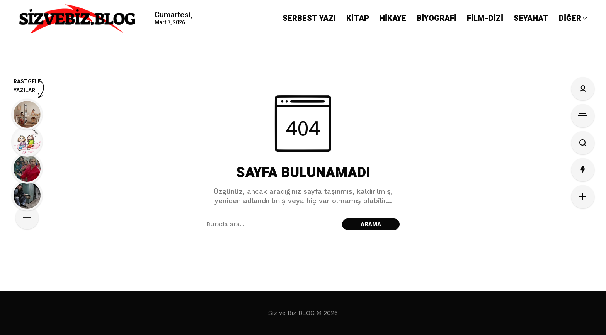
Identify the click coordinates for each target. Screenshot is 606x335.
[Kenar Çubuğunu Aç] (582, 115)
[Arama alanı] (272, 224)
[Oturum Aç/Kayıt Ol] (582, 88)
